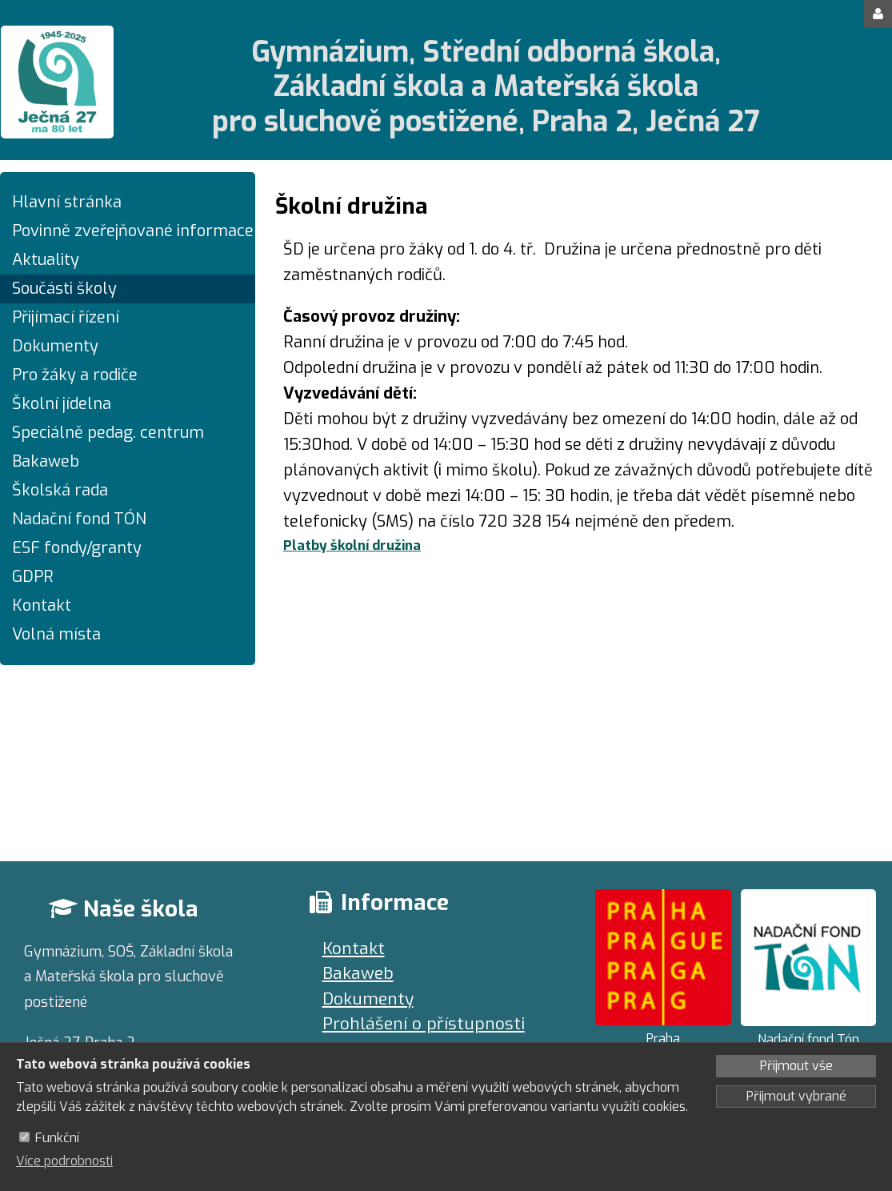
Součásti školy (64, 288)
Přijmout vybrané (796, 1096)
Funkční (57, 1137)
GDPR (33, 576)
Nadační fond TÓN (79, 519)
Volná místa (56, 634)
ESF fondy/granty (77, 548)
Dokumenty (55, 346)
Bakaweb (45, 461)
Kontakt (41, 605)
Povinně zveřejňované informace (127, 231)
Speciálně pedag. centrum (108, 432)
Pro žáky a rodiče (75, 375)
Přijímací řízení (65, 317)
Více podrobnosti (64, 1161)
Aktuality (45, 260)
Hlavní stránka (67, 202)
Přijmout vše (796, 1065)
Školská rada (60, 490)
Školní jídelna (61, 404)
